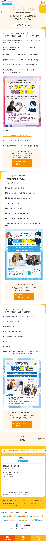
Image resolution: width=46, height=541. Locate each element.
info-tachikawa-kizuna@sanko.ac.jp (17, 478)
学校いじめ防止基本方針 (7, 503)
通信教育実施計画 (36, 500)
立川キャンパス (40, 450)
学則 (15, 500)
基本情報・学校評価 (6, 500)
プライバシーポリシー (23, 503)
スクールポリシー (24, 500)
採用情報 (33, 503)
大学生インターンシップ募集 (9, 506)
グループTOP (9, 450)
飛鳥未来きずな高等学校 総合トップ (24, 450)
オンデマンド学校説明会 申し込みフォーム (17, 136)
